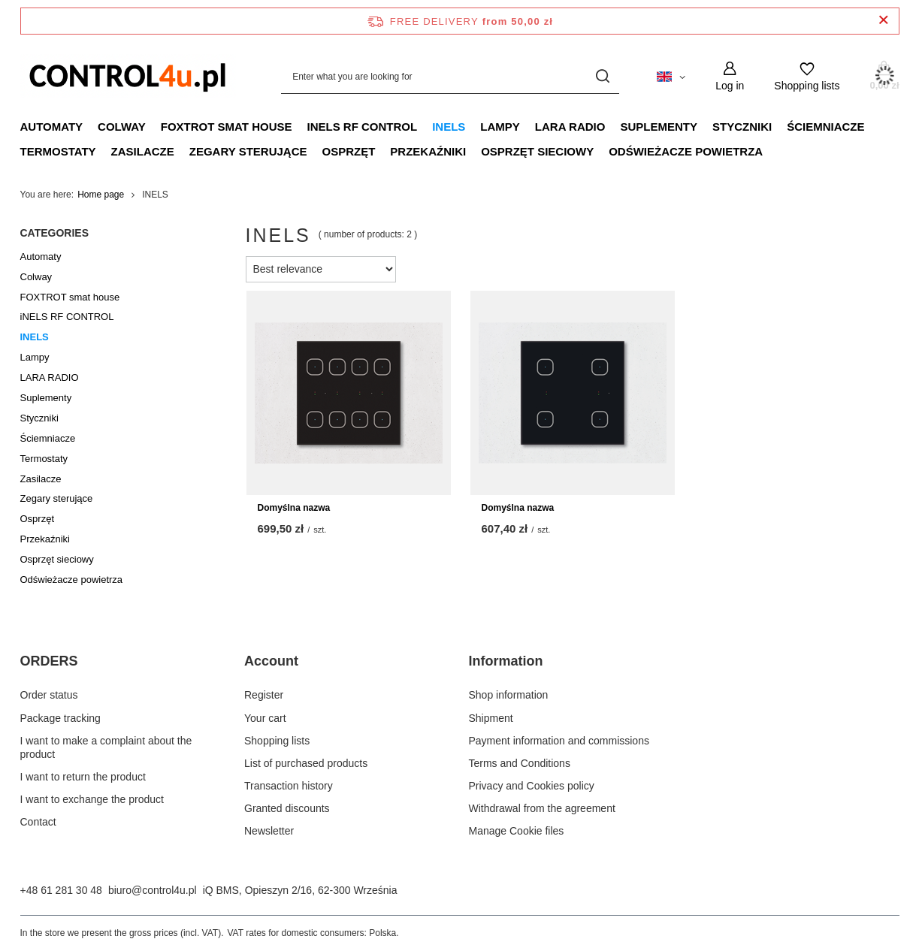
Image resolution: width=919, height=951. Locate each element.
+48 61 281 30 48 (61, 890)
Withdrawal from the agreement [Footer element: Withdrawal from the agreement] (542, 808)
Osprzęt (348, 151)
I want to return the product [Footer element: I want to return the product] (83, 777)
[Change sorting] (321, 269)
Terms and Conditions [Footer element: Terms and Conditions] (519, 763)
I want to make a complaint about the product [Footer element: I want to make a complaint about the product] (106, 747)
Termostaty (58, 151)
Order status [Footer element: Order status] (49, 695)
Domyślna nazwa (294, 508)
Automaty (51, 126)
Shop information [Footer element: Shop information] (509, 695)
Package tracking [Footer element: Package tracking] (60, 718)
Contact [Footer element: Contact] (38, 822)
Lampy (500, 126)
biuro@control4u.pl (152, 890)
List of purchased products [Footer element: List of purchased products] (305, 763)
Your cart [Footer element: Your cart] (265, 718)
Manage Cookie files (516, 831)
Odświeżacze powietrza (686, 151)
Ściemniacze (825, 126)
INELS (448, 126)
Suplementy (658, 126)
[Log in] (729, 76)
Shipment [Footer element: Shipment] (491, 718)
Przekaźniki (428, 151)
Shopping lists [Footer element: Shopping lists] (277, 741)
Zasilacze (142, 151)
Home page (100, 194)
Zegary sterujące (248, 151)
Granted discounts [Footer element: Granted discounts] (287, 808)
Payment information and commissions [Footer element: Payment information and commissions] (559, 741)
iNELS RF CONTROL (362, 126)
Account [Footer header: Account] (271, 661)
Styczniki (742, 126)
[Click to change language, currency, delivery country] (671, 76)
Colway (122, 126)
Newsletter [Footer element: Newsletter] (269, 831)
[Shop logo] (128, 76)
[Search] (602, 76)
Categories (54, 233)
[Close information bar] (883, 20)
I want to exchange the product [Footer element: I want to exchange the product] (92, 799)
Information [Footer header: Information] (506, 661)
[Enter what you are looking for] (450, 76)
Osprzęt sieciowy (537, 151)
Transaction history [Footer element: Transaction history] (288, 786)
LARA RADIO (570, 126)
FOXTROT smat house (226, 126)
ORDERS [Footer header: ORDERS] (49, 661)
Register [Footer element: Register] (263, 695)
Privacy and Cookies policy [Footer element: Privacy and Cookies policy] (531, 786)
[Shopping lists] (806, 76)
